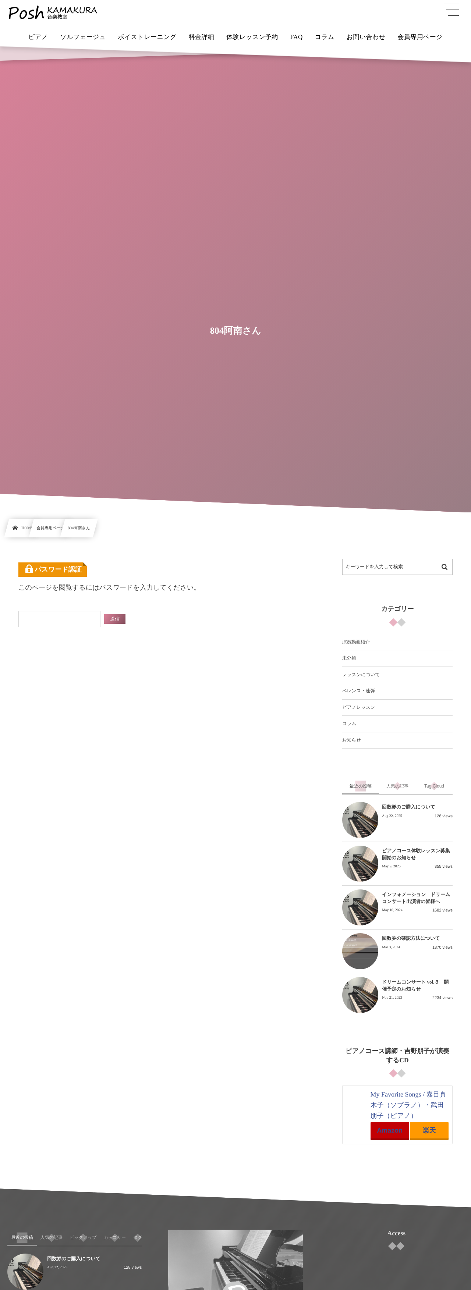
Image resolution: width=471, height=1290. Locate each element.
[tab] (360, 786)
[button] (451, 10)
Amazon (390, 1130)
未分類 (349, 658)
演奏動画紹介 (356, 641)
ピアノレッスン (358, 707)
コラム (349, 723)
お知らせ (351, 740)
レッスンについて (361, 674)
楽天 (429, 1130)
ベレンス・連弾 (358, 690)
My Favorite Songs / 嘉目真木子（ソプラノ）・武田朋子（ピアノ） (408, 1105)
